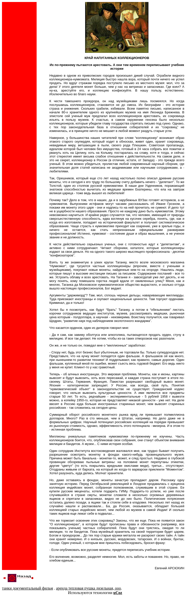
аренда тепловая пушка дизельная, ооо (88, 588)
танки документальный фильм (27, 588)
